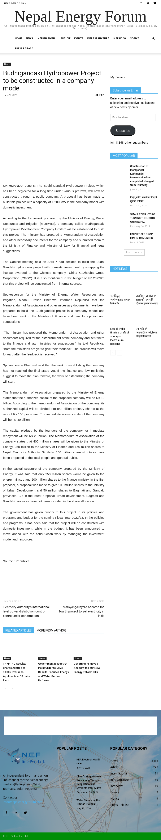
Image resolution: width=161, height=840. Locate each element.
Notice (134, 38)
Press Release (24, 48)
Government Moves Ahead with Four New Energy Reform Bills (87, 668)
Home (18, 38)
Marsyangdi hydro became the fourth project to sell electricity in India (81, 611)
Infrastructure (98, 38)
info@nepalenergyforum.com (23, 802)
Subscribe (123, 130)
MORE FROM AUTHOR (51, 630)
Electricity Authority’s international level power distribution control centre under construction (26, 611)
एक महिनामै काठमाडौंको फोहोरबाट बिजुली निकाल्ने (146, 332)
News (29, 38)
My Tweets (117, 77)
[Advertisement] (54, 172)
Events (78, 38)
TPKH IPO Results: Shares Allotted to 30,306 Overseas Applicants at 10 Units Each (16, 672)
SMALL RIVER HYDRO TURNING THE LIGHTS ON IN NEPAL (142, 218)
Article (65, 38)
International (47, 38)
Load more (134, 252)
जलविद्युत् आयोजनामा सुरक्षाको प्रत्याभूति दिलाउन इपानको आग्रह (147, 299)
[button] (153, 38)
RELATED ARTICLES (18, 630)
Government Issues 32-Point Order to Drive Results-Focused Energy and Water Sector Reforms (53, 672)
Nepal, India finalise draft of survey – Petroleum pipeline (119, 336)
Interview (119, 38)
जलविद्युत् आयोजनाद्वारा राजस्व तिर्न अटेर (120, 299)
